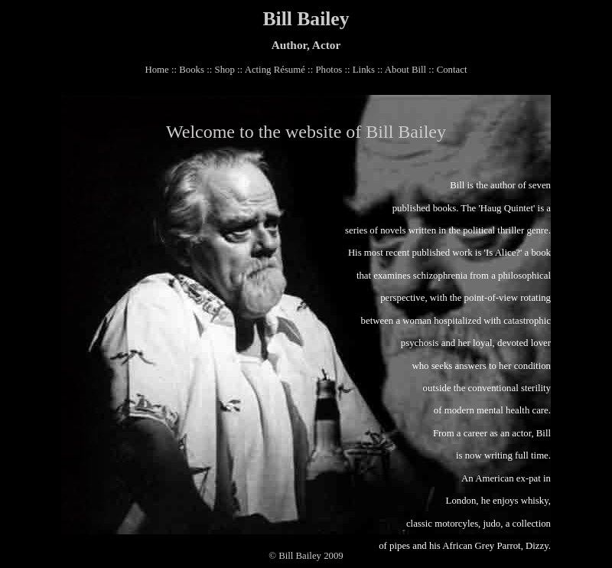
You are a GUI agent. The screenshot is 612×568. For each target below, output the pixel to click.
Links (364, 69)
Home (156, 69)
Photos (328, 69)
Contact (452, 69)
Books (191, 69)
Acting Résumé (275, 69)
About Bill (405, 69)
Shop (225, 69)
